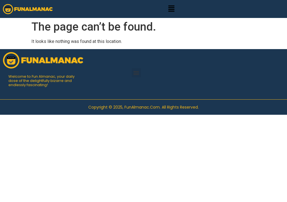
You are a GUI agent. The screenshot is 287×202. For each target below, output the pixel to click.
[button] (171, 9)
